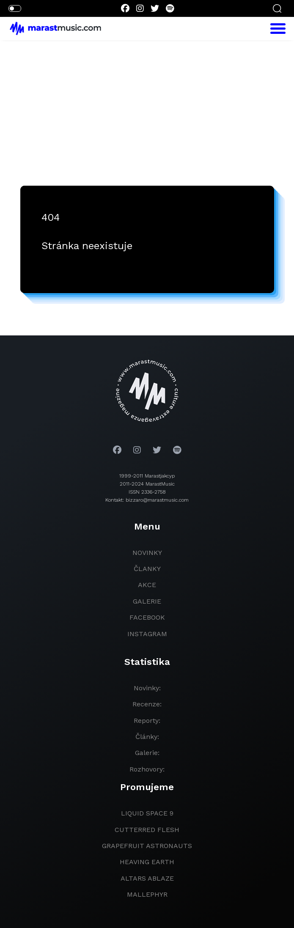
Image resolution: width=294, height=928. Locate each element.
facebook (147, 617)
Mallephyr (147, 894)
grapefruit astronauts (147, 846)
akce (147, 585)
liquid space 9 (147, 813)
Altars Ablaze (147, 878)
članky (147, 569)
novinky (147, 553)
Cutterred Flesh (147, 830)
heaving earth (147, 862)
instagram (147, 634)
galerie (147, 601)
